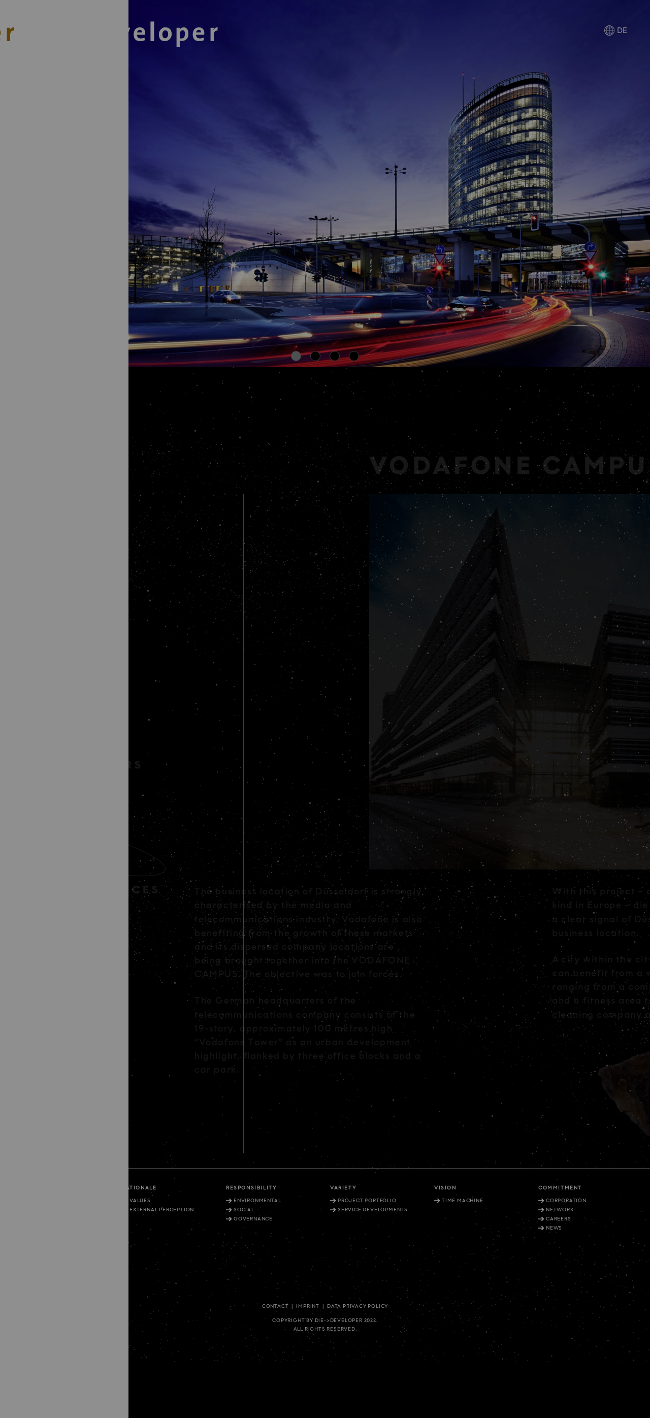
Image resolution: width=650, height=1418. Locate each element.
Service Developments (373, 1210)
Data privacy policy (357, 1306)
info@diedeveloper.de (52, 1280)
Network (560, 1210)
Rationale (139, 1188)
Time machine (462, 1201)
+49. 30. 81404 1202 (43, 1266)
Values (140, 1201)
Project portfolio (367, 1201)
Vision (445, 1188)
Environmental (257, 1201)
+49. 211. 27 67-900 (42, 1234)
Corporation (566, 1201)
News (554, 1228)
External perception (161, 1210)
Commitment (560, 1188)
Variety (343, 1188)
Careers (558, 1219)
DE (622, 31)
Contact (275, 1306)
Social (244, 1210)
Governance (253, 1219)
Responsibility (251, 1188)
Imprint (307, 1306)
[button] (296, 356)
